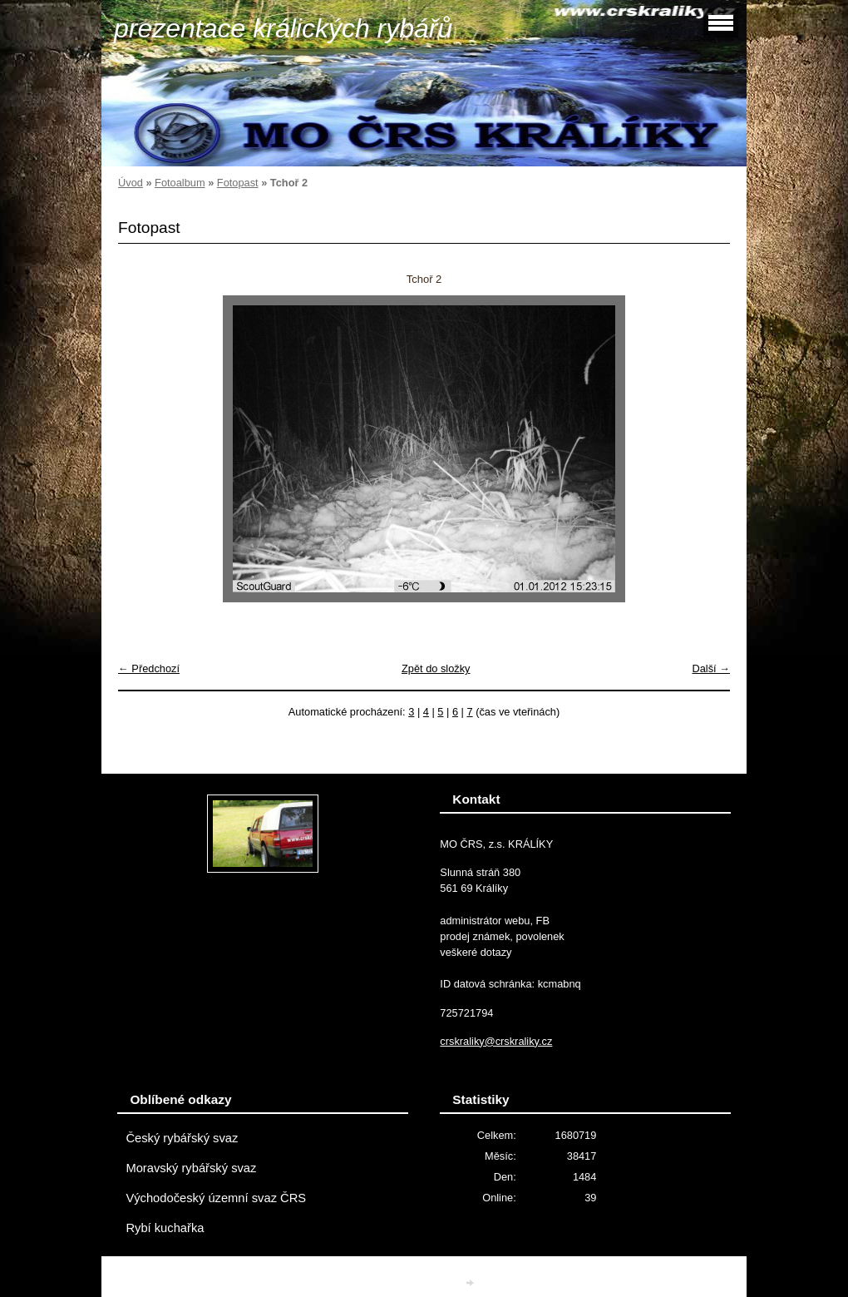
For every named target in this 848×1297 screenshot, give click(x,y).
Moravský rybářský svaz (191, 1168)
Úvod (130, 182)
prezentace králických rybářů (283, 28)
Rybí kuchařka (165, 1228)
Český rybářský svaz (182, 1138)
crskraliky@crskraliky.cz (496, 1041)
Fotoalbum (180, 182)
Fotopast (238, 182)
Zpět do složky (436, 668)
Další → (711, 668)
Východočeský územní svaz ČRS (216, 1198)
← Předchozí (149, 668)
